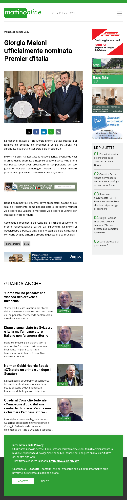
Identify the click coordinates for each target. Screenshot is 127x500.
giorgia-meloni (13, 244)
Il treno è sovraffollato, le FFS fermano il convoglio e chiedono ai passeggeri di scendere (107, 201)
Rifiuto (45, 481)
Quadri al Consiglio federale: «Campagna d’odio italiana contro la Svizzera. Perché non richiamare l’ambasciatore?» (27, 406)
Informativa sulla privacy (63, 461)
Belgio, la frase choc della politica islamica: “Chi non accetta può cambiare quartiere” (106, 225)
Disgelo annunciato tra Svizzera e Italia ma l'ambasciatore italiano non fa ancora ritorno (28, 332)
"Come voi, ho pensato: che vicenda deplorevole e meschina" (24, 297)
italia (26, 244)
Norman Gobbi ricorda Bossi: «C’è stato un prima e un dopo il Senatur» (27, 370)
